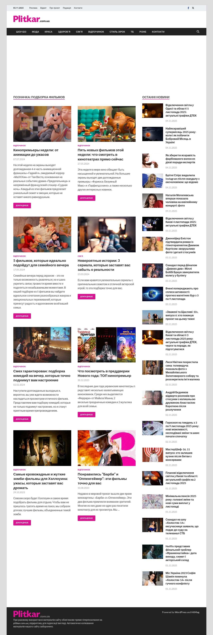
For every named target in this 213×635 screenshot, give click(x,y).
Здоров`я (64, 31)
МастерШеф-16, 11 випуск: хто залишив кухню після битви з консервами (179, 454)
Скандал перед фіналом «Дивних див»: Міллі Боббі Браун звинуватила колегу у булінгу (182, 270)
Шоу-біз (21, 31)
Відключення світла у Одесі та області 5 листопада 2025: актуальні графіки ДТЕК (181, 110)
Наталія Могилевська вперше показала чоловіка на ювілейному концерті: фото (181, 200)
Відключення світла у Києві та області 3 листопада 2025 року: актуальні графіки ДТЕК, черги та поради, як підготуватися (181, 340)
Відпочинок (96, 31)
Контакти (78, 8)
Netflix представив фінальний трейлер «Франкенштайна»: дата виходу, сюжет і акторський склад (181, 553)
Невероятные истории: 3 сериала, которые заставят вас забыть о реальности (104, 265)
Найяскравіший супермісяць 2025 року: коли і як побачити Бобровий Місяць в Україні (181, 135)
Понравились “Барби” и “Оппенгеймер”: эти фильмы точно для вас (102, 478)
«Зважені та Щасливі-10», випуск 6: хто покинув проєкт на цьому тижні (182, 315)
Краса (48, 31)
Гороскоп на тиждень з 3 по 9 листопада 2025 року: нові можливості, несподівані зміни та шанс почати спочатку (183, 429)
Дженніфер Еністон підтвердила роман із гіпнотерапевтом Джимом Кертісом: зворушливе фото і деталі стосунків (182, 245)
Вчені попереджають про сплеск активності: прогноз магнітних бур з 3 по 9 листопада (182, 293)
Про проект (55, 8)
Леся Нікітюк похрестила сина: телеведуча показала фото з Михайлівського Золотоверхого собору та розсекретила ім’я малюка (183, 370)
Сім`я (79, 31)
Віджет (43, 8)
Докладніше (20, 205)
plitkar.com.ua (20, 623)
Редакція (67, 8)
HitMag (195, 612)
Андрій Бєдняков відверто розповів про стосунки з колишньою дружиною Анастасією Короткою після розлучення (180, 401)
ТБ (132, 31)
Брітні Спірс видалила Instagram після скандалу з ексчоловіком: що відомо (183, 179)
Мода (35, 31)
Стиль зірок (117, 31)
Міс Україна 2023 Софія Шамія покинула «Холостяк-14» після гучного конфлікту (181, 578)
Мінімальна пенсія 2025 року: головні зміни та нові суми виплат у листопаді (181, 501)
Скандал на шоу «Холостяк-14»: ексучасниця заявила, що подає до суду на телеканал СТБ (182, 526)
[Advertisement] (106, 65)
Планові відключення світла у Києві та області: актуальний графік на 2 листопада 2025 (182, 478)
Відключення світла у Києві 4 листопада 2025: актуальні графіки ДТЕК (181, 222)
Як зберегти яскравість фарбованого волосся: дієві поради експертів (181, 159)
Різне (142, 31)
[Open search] (198, 32)
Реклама (33, 8)
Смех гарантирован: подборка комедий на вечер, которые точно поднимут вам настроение (41, 375)
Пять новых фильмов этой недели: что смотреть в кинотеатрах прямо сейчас (101, 154)
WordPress (181, 612)
